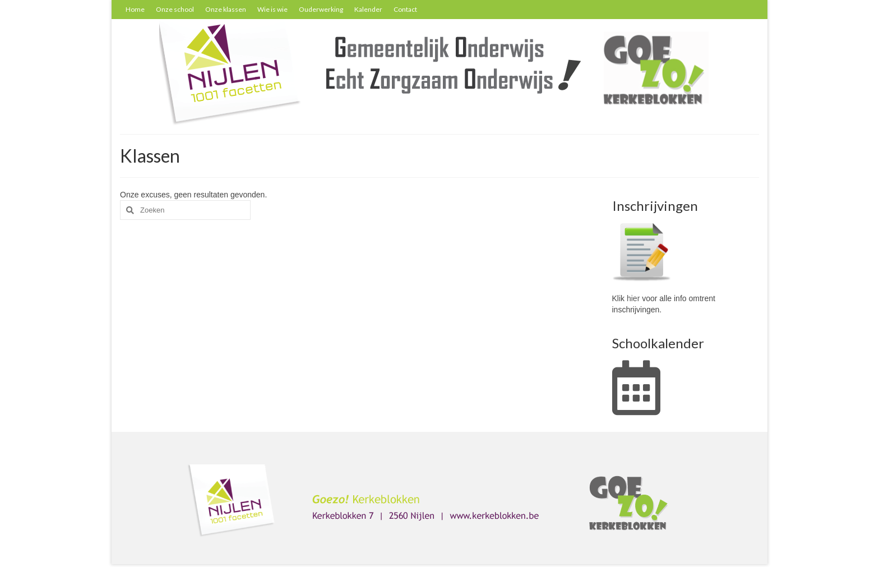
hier (633, 298)
